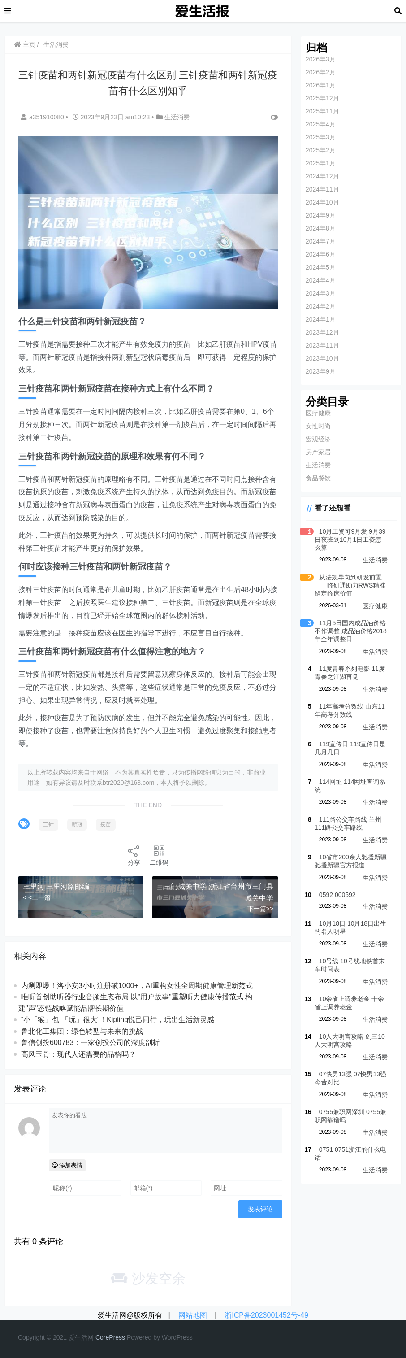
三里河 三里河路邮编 (56, 886)
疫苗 (105, 824)
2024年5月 (321, 267)
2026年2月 (321, 72)
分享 (134, 855)
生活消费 (56, 44)
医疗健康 (318, 413)
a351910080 (43, 117)
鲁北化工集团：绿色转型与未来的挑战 (82, 1031)
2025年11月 (322, 111)
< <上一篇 (37, 897)
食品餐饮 (318, 478)
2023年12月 (322, 332)
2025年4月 (321, 124)
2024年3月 (321, 293)
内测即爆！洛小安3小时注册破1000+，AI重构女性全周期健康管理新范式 (137, 985)
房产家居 (318, 452)
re (106, 1337)
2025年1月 (321, 163)
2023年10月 (322, 358)
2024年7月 (321, 241)
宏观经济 (318, 439)
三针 (48, 824)
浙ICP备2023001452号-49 (266, 1315)
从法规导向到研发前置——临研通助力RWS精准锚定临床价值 (350, 585)
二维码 (159, 855)
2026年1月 (321, 85)
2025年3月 (321, 137)
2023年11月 (322, 345)
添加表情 (67, 1165)
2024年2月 (321, 306)
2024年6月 (321, 254)
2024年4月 (321, 280)
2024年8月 (321, 228)
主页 (24, 44)
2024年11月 (322, 189)
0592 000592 (337, 894)
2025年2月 (321, 150)
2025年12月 (322, 98)
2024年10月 (322, 202)
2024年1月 (321, 319)
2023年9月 (321, 371)
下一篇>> (260, 908)
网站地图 (192, 1315)
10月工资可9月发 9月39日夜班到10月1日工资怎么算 (350, 539)
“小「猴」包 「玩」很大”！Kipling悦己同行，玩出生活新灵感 (117, 1019)
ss (122, 1337)
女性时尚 (318, 426)
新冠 (77, 824)
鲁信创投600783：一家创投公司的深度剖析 (90, 1042)
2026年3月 (321, 59)
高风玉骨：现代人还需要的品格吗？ (78, 1054)
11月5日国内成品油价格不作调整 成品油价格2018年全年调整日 (351, 631)
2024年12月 (322, 176)
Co (99, 1337)
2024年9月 (321, 215)
